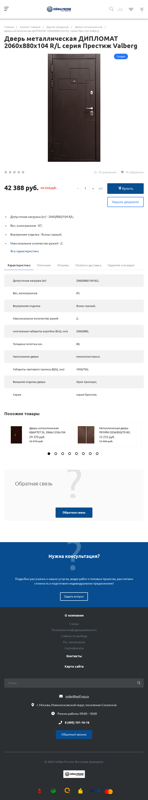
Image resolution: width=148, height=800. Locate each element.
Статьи (74, 624)
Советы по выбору (74, 636)
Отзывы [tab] (63, 265)
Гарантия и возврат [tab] (121, 265)
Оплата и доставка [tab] (88, 265)
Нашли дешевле (125, 202)
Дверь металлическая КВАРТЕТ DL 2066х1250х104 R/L (47, 432)
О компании (74, 615)
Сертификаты (74, 648)
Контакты (74, 656)
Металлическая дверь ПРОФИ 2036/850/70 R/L (115, 430)
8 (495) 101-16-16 (77, 722)
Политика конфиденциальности (74, 630)
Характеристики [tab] (19, 265)
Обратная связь (74, 512)
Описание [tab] (44, 265)
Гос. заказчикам (74, 642)
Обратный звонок (74, 734)
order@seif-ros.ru (77, 696)
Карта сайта (74, 666)
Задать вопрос (74, 596)
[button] (48, 453)
